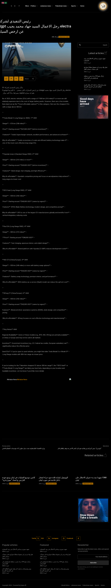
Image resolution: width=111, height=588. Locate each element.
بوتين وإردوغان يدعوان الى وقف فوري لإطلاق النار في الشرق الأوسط (95, 86)
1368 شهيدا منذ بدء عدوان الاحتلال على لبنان (90, 479)
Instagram (55, 538)
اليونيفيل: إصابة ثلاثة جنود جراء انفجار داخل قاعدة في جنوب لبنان (53, 479)
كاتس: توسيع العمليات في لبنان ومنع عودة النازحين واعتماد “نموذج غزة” (18, 479)
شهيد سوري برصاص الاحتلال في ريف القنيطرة (94, 59)
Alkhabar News (12, 379)
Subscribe (93, 563)
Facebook (70, 538)
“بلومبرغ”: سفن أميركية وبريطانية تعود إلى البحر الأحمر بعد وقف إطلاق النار (79, 448)
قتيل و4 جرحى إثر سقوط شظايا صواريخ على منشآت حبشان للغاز (95, 68)
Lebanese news (64, 37)
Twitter (34, 538)
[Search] (80, 45)
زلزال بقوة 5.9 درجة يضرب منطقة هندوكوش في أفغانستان (94, 77)
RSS (42, 538)
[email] (93, 556)
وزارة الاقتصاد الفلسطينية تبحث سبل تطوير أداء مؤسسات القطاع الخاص (23, 448)
